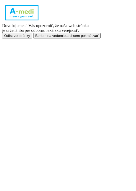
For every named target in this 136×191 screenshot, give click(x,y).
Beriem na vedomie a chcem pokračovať (67, 36)
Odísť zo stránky (17, 36)
